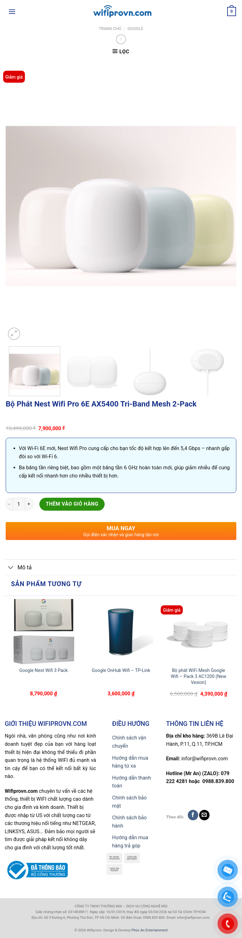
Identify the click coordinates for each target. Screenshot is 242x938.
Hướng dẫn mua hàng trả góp (130, 841)
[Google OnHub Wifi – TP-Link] (121, 631)
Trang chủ (110, 28)
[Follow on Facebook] (193, 815)
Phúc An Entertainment (149, 930)
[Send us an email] (204, 815)
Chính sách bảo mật (129, 802)
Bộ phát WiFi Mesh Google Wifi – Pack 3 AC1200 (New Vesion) (198, 676)
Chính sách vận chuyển (129, 742)
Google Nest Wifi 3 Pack (43, 670)
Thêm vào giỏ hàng (72, 504)
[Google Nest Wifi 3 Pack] (43, 631)
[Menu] (12, 11)
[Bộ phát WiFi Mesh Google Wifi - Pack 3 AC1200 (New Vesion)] (198, 631)
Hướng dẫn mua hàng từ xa (130, 762)
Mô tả (18, 568)
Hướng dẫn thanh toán (131, 782)
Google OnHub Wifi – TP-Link (121, 670)
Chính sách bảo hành (129, 822)
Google (135, 28)
